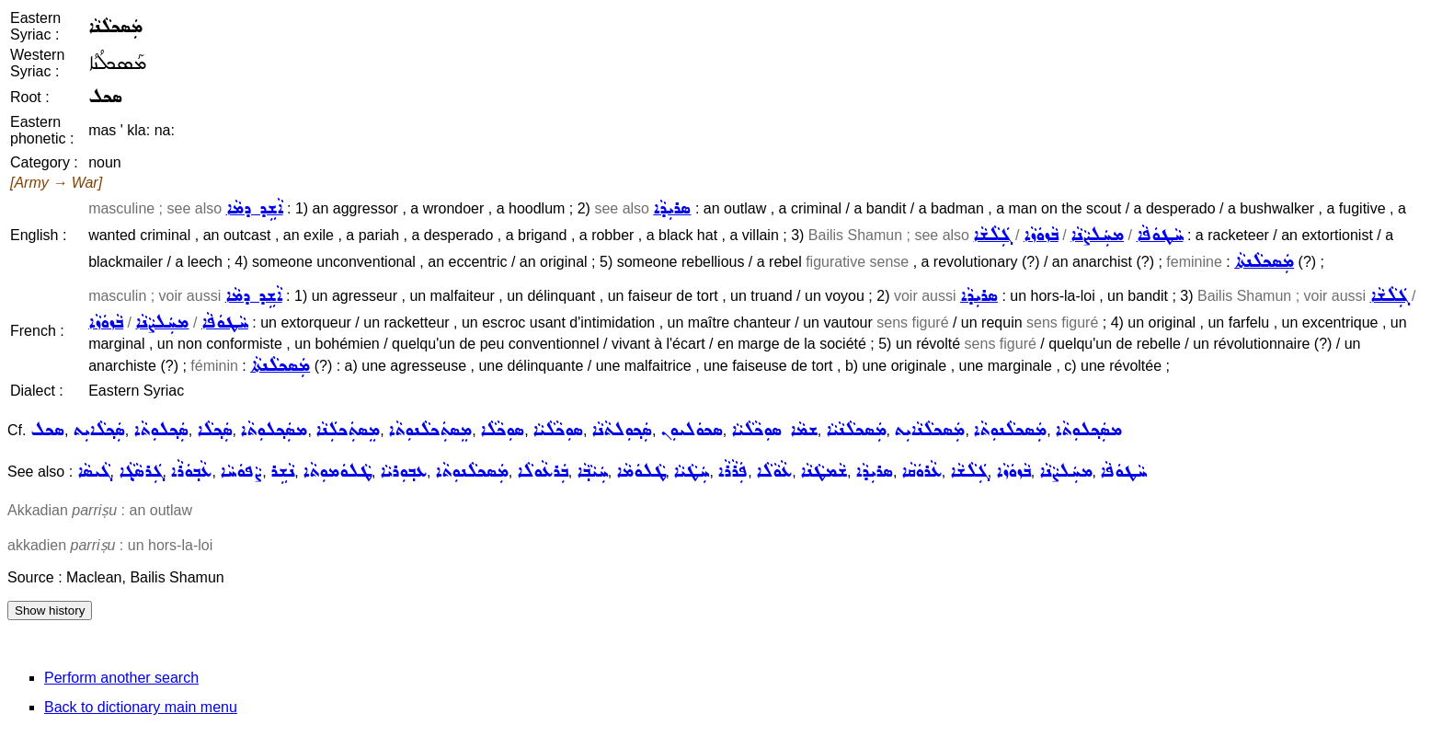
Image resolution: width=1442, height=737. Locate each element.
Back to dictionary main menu (140, 707)
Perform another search (121, 677)
